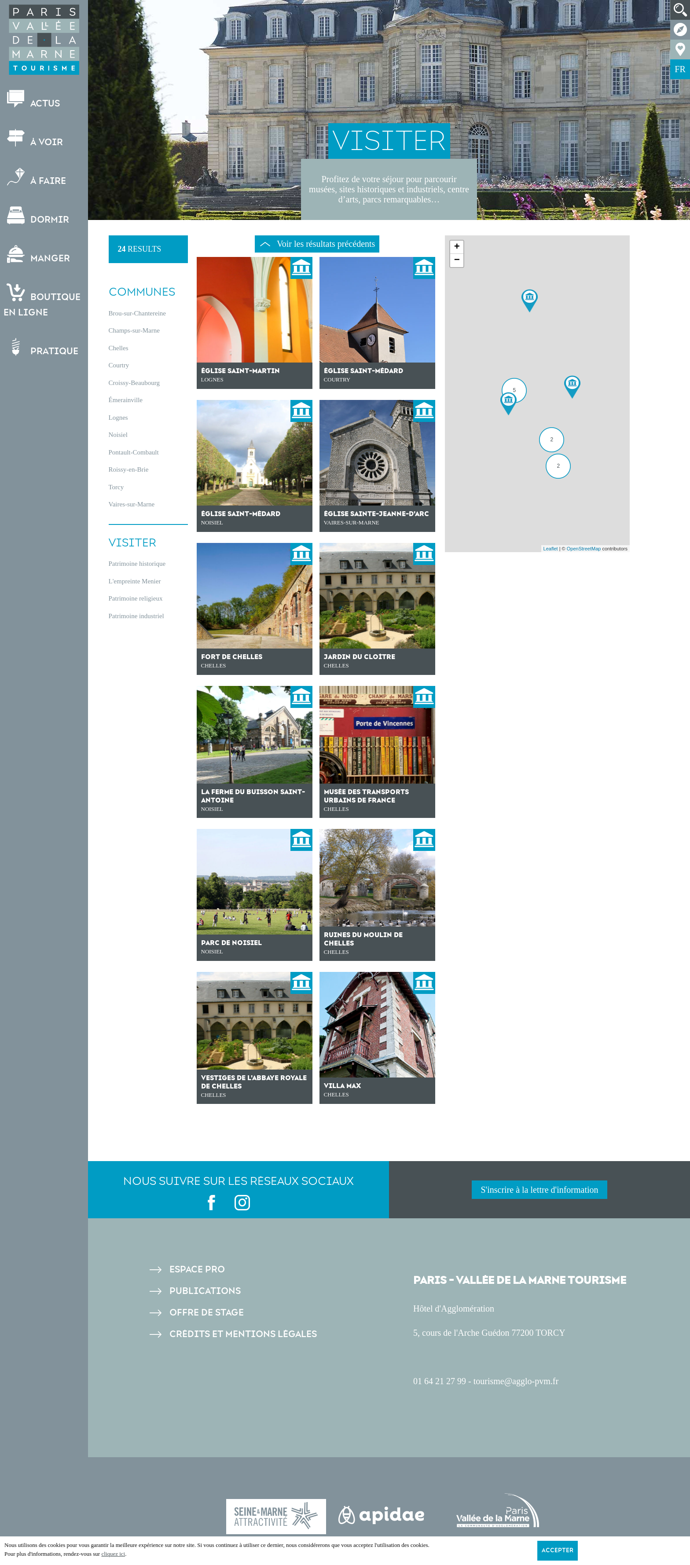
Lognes (118, 417)
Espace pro (197, 1269)
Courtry (119, 365)
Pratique (41, 347)
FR (680, 69)
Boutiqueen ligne (42, 301)
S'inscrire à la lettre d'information (539, 1190)
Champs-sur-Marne (134, 330)
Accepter (557, 1550)
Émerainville (126, 399)
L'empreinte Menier (135, 581)
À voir (34, 138)
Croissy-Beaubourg (134, 382)
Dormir (37, 215)
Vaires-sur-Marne (132, 504)
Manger (37, 254)
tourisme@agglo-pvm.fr (515, 1381)
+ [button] (457, 247)
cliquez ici (113, 1553)
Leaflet (550, 548)
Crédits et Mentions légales (243, 1334)
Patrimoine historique (137, 563)
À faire (35, 177)
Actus (32, 99)
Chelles (118, 348)
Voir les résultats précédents (317, 244)
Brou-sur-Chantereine (137, 313)
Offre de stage (206, 1312)
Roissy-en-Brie (129, 469)
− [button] (457, 260)
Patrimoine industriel (136, 615)
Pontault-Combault (134, 452)
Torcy (116, 487)
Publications (205, 1291)
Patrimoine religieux (136, 598)
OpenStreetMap (584, 548)
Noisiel (118, 434)
